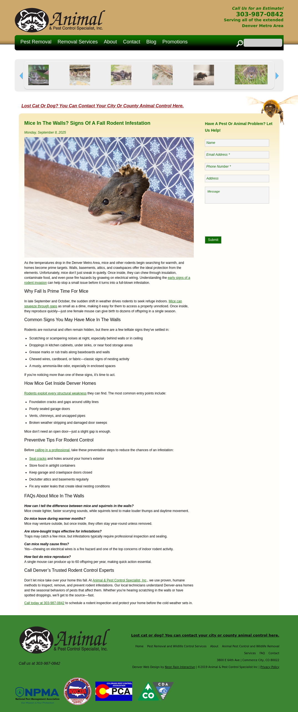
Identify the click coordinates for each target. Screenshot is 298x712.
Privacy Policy (269, 667)
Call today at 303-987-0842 (44, 603)
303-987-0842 (259, 14)
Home (139, 646)
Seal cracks (38, 459)
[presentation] (247, 219)
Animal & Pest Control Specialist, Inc (120, 580)
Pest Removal (36, 42)
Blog (151, 42)
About (110, 42)
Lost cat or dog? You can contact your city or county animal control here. (205, 635)
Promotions (175, 42)
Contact (131, 42)
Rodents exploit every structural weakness (55, 393)
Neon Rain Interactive (180, 667)
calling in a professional (52, 450)
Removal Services (78, 42)
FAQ (262, 653)
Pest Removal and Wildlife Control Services (177, 646)
